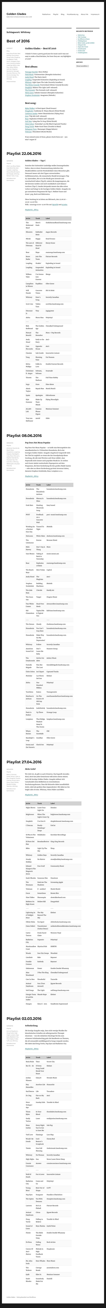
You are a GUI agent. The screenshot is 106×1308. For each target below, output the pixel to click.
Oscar (8, 782)
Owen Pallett (14, 782)
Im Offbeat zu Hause (84, 39)
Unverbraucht (82, 49)
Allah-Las (9, 166)
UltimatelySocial (68, 1307)
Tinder (16, 1039)
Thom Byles (10, 1039)
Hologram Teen (31, 129)
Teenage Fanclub (31, 72)
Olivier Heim (16, 780)
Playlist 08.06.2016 (24, 435)
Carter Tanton (11, 776)
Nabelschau (81, 35)
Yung (16, 176)
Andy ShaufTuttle (12, 53)
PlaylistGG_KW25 (31, 210)
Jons (26, 116)
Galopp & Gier (82, 45)
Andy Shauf (29, 77)
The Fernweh (30, 90)
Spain (18, 172)
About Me (84, 14)
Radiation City (14, 1037)
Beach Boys (10, 450)
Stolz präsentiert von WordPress (26, 1297)
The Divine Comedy (32, 85)
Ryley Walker (30, 108)
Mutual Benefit (11, 172)
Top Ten (15, 77)
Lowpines (17, 452)
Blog (62, 14)
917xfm (64, 205)
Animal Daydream (12, 1031)
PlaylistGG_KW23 (31, 476)
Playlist (55, 14)
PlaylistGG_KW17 (31, 795)
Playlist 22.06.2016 (24, 153)
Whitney (28, 82)
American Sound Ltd (13, 448)
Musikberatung (72, 14)
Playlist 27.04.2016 (24, 762)
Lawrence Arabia (31, 113)
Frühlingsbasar (82, 41)
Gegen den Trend (83, 47)
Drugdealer (29, 111)
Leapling (28, 80)
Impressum (95, 14)
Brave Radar (16, 166)
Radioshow (46, 14)
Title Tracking (82, 37)
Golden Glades (16, 14)
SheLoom (16, 456)
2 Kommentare (11, 81)
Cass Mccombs (11, 168)
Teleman (28, 132)
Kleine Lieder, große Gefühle (86, 43)
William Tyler (11, 176)
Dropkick (28, 87)
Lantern (13, 1035)
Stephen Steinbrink (32, 95)
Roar (27, 119)
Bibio (8, 774)
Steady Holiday (11, 784)
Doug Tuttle (29, 126)
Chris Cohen (29, 124)
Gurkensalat (81, 51)
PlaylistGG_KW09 (31, 1049)
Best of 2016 (18, 41)
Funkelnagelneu (82, 53)
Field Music (29, 74)
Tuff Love (9, 1041)
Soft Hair (28, 121)
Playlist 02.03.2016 (24, 1018)
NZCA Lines (29, 93)
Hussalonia (10, 452)
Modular (9, 454)
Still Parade (10, 174)
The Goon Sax (11, 460)
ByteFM (55, 205)
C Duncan (13, 774)
